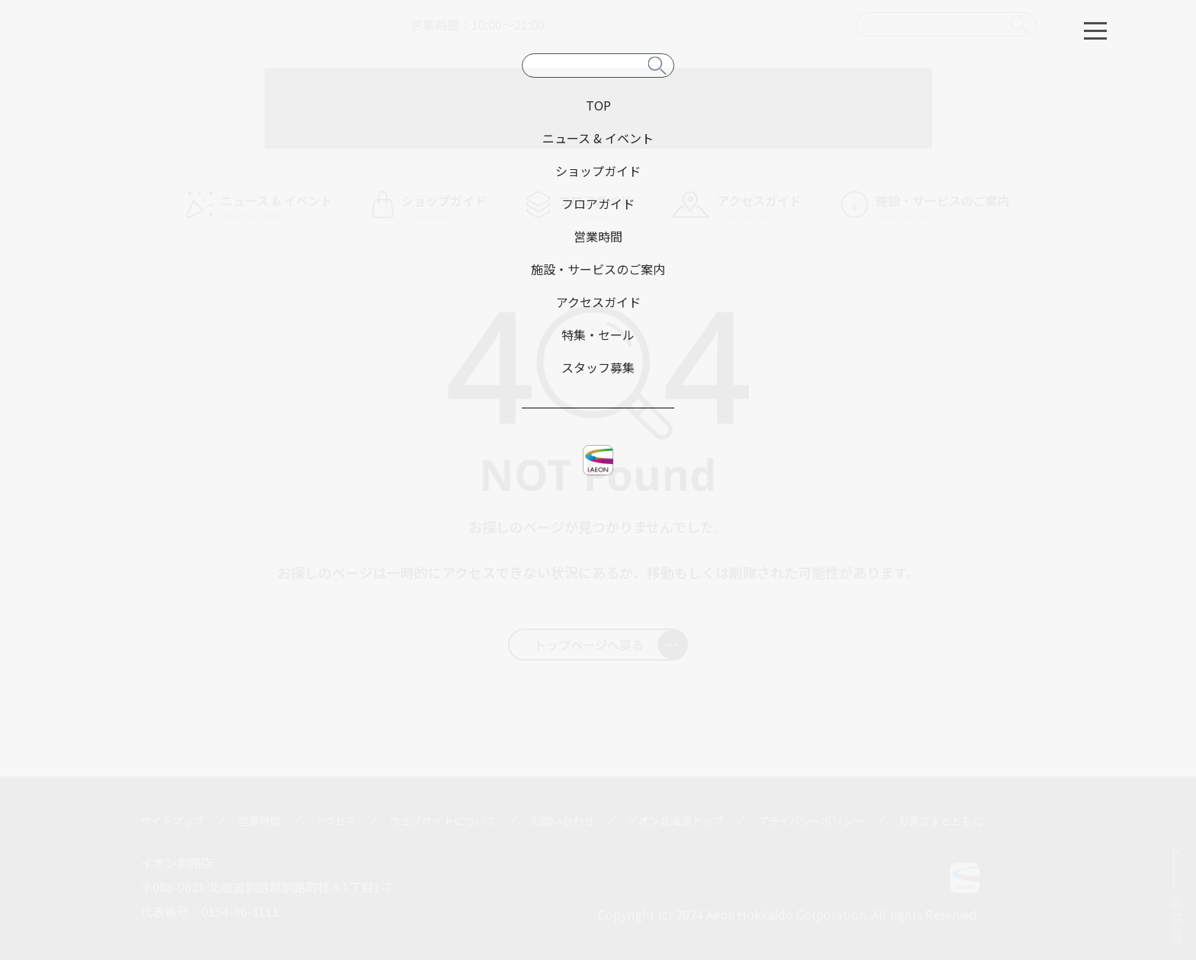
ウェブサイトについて (443, 820)
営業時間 (259, 820)
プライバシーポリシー (810, 820)
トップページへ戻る (610, 644)
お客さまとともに (940, 820)
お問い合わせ (562, 820)
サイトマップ (172, 820)
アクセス (335, 820)
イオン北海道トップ (676, 820)
